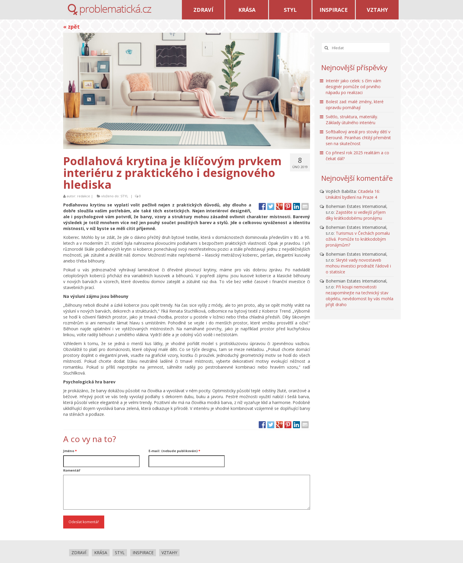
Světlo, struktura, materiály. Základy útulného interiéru (352, 119)
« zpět (71, 26)
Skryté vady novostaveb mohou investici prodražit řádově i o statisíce (358, 266)
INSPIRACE (333, 9)
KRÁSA (246, 9)
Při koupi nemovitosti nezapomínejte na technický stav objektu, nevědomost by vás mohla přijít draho (359, 295)
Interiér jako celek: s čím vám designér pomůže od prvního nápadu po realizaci (353, 86)
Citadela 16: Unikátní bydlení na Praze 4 (353, 194)
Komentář (71, 470)
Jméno (70, 451)
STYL (290, 9)
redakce (83, 196)
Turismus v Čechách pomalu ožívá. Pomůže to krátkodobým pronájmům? (358, 239)
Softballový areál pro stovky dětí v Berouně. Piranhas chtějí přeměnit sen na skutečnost (358, 137)
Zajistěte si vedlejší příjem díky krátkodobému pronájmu (356, 215)
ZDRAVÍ (203, 9)
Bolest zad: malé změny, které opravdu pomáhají (355, 104)
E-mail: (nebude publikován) (174, 451)
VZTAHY (377, 9)
